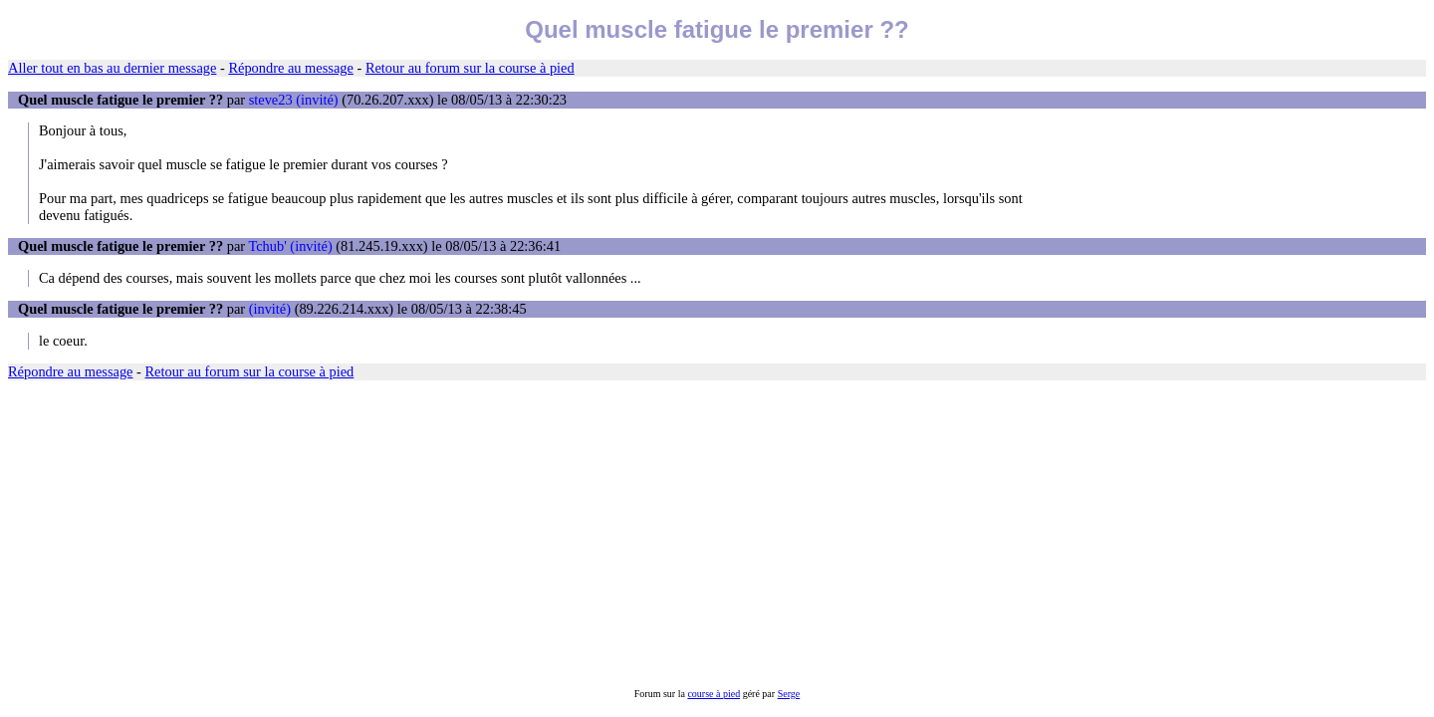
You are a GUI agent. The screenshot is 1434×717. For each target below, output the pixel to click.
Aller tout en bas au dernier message (112, 68)
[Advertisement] (605, 533)
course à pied (713, 693)
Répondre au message (290, 68)
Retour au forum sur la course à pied (470, 68)
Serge (789, 693)
